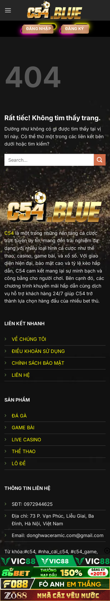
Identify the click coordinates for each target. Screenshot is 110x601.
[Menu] (7, 10)
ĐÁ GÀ (19, 416)
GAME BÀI (23, 427)
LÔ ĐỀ (19, 463)
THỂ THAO (23, 451)
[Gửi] (100, 160)
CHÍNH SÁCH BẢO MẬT (38, 363)
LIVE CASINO (26, 440)
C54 (9, 233)
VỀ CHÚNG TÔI (29, 339)
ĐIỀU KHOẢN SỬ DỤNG (38, 351)
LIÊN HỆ (21, 375)
